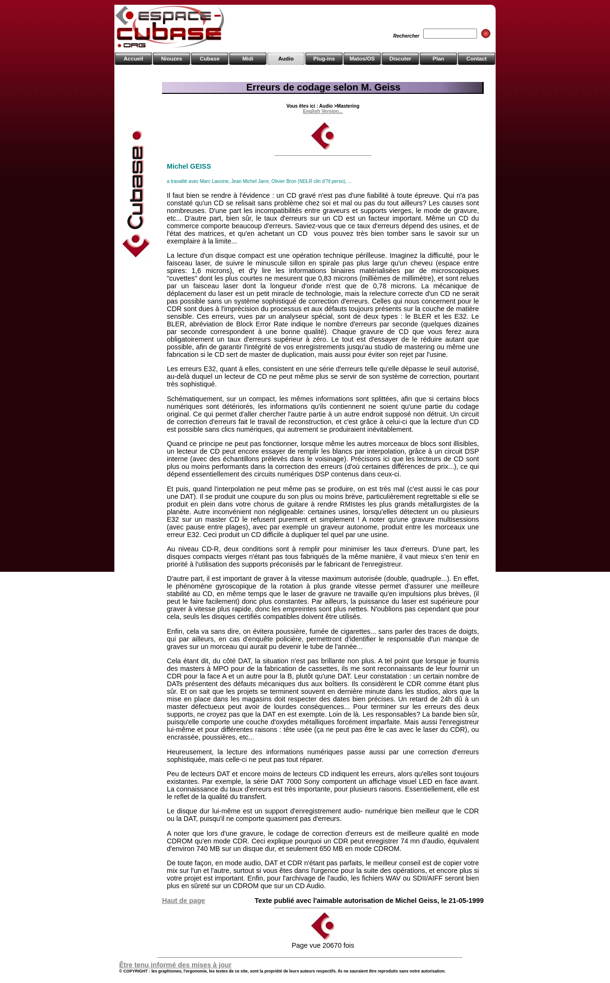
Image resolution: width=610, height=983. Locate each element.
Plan (438, 58)
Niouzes (171, 58)
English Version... (323, 111)
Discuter (400, 58)
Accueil (133, 58)
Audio (286, 58)
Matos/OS (362, 58)
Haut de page (183, 900)
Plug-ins (324, 58)
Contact (477, 58)
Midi (247, 58)
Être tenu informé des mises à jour (175, 965)
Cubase (210, 58)
